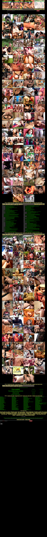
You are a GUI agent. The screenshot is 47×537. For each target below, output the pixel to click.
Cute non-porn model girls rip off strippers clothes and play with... (32, 228)
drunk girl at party (2, 409)
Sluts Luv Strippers (8, 227)
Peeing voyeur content (30, 415)
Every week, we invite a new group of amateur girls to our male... (32, 229)
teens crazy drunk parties (15, 407)
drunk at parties (37, 404)
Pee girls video (41, 394)
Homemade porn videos (11, 412)
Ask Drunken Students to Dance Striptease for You (11, 220)
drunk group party (37, 397)
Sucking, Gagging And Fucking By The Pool (9, 211)
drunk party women (26, 397)
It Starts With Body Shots (28, 207)
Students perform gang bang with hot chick (31, 225)
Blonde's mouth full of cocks (30, 218)
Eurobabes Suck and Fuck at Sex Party (29, 220)
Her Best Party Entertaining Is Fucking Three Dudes (11, 207)
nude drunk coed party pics (15, 404)
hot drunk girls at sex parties (15, 406)
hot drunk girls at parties (15, 408)
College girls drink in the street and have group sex (32, 212)
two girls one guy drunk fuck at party (28, 398)
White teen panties (31, 414)
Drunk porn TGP (18, 202)
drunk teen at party (26, 405)
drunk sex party (2, 399)
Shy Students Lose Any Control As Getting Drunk (11, 212)
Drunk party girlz (16, 393)
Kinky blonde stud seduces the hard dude (31, 216)
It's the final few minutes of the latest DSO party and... (10, 231)
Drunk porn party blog (27, 202)
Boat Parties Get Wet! (8, 219)
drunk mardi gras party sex (27, 400)
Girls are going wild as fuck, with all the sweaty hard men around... (11, 214)
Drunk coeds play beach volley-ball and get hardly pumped (33, 205)
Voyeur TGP (29, 412)
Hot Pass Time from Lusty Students (9, 224)
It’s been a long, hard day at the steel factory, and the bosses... (32, 206)
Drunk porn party (11, 202)
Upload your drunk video (37, 202)
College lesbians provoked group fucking (10, 206)
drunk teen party (14, 399)
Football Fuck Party (27, 219)
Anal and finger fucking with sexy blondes (10, 217)
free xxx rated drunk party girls (27, 406)
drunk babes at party (37, 405)
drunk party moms (14, 401)
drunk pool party (2, 401)
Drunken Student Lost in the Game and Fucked (11, 223)
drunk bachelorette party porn (15, 409)
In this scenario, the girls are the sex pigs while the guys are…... (32, 217)
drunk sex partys (14, 402)
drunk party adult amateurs (38, 398)
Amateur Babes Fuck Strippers (7, 221)
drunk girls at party (2, 402)
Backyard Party (7, 208)
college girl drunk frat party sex (39, 403)
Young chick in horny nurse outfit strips (10, 218)
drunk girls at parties (37, 409)
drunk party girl (2, 404)
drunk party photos (14, 403)
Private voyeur (14, 412)
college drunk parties (26, 407)
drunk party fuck (2, 408)
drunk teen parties (14, 405)
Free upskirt (16, 389)
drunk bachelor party (26, 409)
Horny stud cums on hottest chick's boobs (10, 213)
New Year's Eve (7, 230)
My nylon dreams (21, 412)
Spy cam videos (21, 412)
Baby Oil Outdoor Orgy (6, 215)
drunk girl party (13, 397)
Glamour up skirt (16, 392)
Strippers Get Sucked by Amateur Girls (29, 215)
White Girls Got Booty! (27, 210)
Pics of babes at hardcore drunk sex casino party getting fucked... (32, 231)
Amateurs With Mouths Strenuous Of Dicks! (30, 209)
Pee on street (41, 393)
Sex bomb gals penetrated (30, 223)
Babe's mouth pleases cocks (30, 230)
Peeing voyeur (33, 393)
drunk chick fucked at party (15, 400)
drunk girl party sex (26, 403)
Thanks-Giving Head (27, 222)
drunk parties (1, 403)
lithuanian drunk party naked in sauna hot (28, 401)
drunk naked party (26, 404)
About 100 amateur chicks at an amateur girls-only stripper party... (11, 205)
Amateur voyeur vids (21, 414)
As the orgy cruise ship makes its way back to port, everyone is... (11, 229)
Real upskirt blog (29, 412)
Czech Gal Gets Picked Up (28, 208)
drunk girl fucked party (38, 408)
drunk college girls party (38, 406)
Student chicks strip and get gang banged (31, 221)
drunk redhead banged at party (38, 399)
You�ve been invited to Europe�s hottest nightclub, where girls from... (33, 211)
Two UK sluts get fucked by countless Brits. (32, 224)
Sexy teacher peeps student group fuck (31, 227)
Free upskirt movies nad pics (15, 391)
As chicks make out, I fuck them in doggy (31, 226)
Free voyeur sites (36, 412)
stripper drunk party (37, 401)
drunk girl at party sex (26, 399)
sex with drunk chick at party (38, 400)
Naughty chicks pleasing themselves (10, 222)
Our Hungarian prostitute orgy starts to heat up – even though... (11, 210)
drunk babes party (26, 408)
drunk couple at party (37, 407)
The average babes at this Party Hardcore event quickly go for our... (32, 214)
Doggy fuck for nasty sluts (8, 228)
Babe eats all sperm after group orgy (10, 225)
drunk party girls (2, 397)
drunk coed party (2, 407)
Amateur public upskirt (15, 394)
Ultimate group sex (8, 209)
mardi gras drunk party (26, 402)
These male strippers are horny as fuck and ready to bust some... (11, 216)
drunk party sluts (2, 406)
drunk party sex (2, 398)
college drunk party (14, 398)
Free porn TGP (41, 392)
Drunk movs (33, 394)
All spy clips (33, 392)
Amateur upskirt (37, 412)
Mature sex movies (12, 414)
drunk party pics (2, 400)
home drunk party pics (2, 405)
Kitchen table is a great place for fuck (31, 213)
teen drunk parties (37, 402)
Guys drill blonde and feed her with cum (10, 226)
